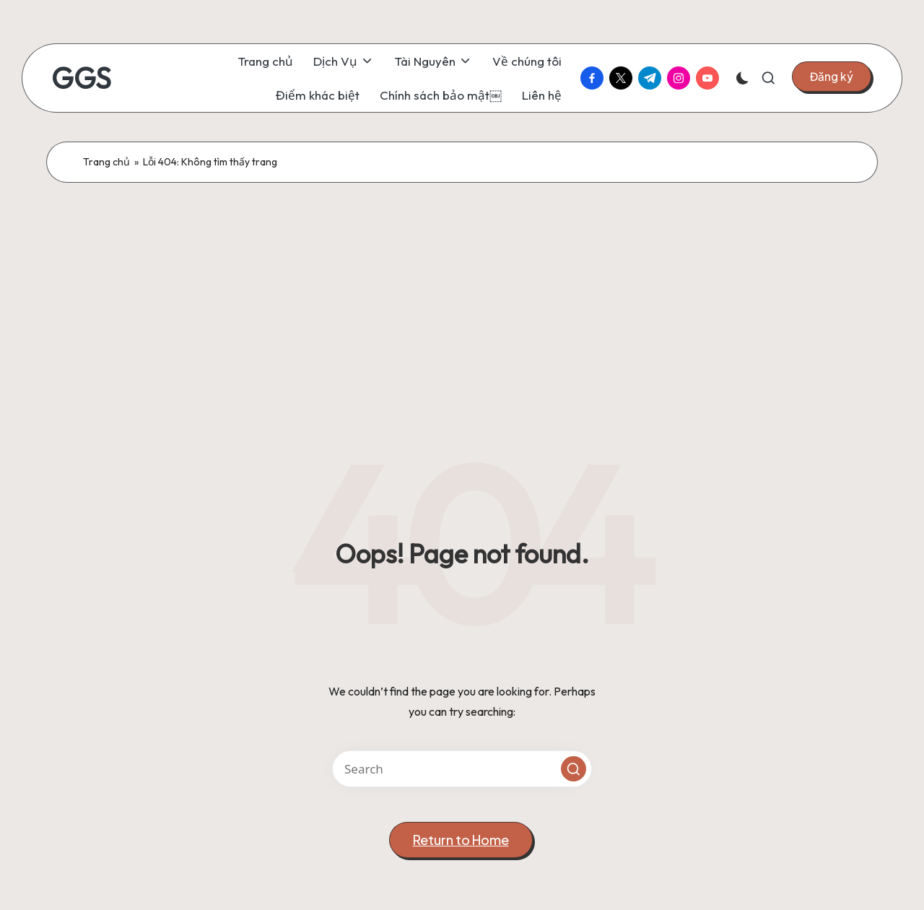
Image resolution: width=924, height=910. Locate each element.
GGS (81, 78)
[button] (831, 76)
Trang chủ (106, 161)
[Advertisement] (462, 291)
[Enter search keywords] (462, 768)
